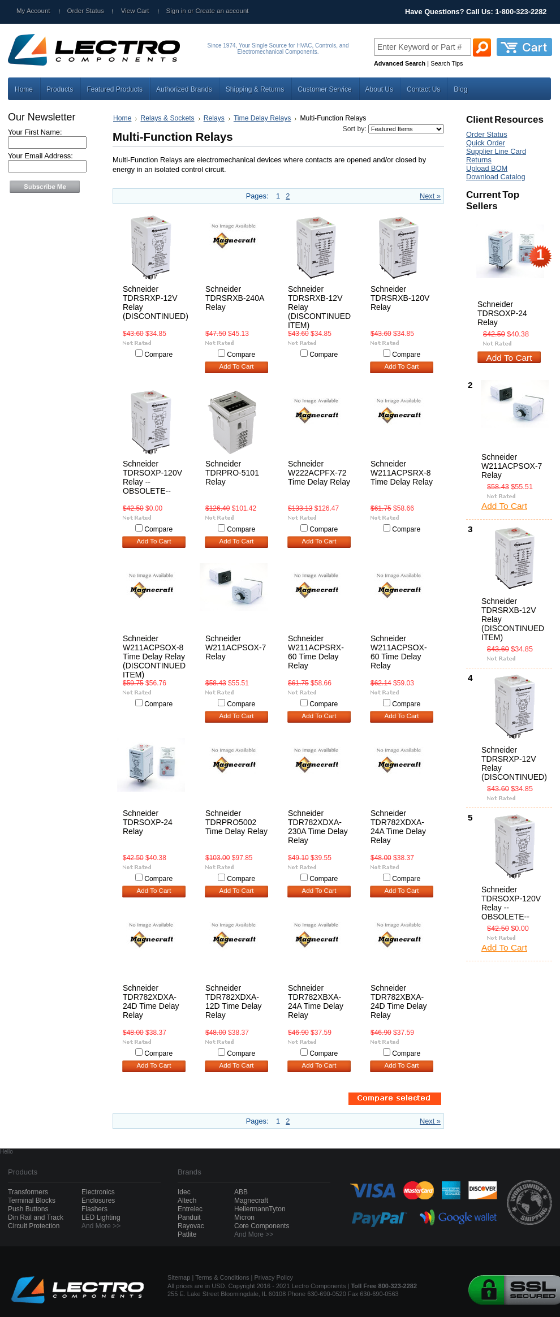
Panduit (189, 1217)
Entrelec (190, 1209)
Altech (187, 1200)
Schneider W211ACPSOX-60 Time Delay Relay (399, 652)
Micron (244, 1217)
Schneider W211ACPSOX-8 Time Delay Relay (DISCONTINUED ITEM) (154, 656)
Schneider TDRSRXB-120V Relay (400, 298)
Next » (430, 196)
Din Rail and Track (35, 1217)
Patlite (187, 1234)
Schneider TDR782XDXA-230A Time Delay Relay (318, 827)
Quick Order (485, 143)
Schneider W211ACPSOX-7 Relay (235, 647)
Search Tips (446, 63)
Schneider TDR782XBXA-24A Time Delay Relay (315, 1001)
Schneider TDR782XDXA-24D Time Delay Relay (151, 1001)
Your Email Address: (40, 156)
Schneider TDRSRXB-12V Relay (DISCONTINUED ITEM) (512, 619)
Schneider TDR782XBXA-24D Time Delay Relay (399, 1001)
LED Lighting (100, 1217)
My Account (33, 10)
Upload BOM (486, 168)
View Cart (135, 10)
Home (122, 118)
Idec (184, 1192)
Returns (479, 160)
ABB (241, 1192)
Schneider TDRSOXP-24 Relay (148, 822)
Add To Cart (236, 366)
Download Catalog (495, 176)
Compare (158, 355)
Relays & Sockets (167, 118)
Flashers (94, 1209)
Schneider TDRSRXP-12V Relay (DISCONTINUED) (155, 302)
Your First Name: (35, 132)
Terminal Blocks (31, 1200)
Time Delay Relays (262, 118)
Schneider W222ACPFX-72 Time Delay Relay (319, 472)
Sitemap (178, 1277)
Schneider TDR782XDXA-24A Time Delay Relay (398, 827)
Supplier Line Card (496, 151)
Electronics (98, 1192)
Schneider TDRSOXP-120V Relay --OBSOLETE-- (152, 477)
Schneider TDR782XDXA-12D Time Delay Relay (233, 1001)
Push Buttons (28, 1209)
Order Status (85, 10)
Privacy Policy (274, 1277)
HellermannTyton (260, 1209)
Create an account (221, 10)
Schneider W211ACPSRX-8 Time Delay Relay (402, 472)
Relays (214, 118)
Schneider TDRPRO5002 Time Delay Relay (236, 822)
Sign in (176, 10)
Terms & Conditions (222, 1277)
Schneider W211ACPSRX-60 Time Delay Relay (316, 652)
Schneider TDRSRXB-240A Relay (234, 298)
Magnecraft (251, 1200)
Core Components (261, 1226)
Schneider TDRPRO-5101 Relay (232, 472)
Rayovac (191, 1226)
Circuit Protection (33, 1226)
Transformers (28, 1192)
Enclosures (98, 1200)
